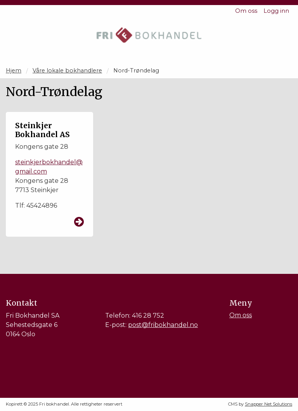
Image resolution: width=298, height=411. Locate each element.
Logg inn (276, 10)
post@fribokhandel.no (163, 324)
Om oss (246, 10)
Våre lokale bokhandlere (67, 70)
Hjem (13, 70)
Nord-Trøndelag (136, 70)
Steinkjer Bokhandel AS (42, 130)
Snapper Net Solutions (268, 404)
